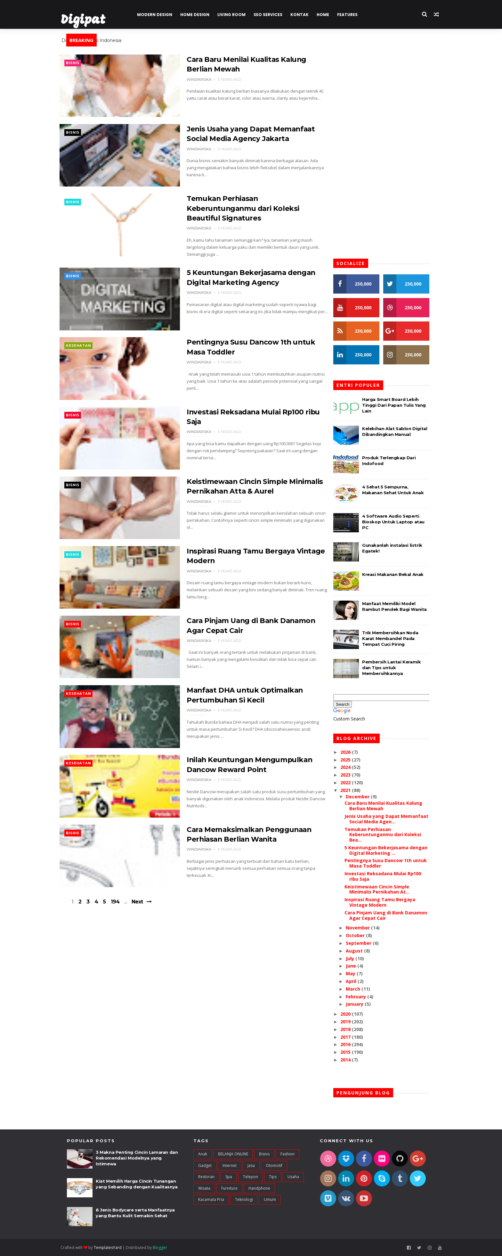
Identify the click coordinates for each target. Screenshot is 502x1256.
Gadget (205, 1165)
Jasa (251, 1165)
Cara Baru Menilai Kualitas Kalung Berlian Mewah (389, 806)
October (361, 935)
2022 (352, 782)
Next (145, 910)
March (359, 989)
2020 (352, 1014)
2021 (352, 790)
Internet (230, 1165)
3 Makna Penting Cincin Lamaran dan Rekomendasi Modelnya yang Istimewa (137, 1158)
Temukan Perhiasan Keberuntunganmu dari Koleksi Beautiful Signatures (235, 209)
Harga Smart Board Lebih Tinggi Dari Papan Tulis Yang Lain (400, 405)
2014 (352, 1060)
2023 (352, 775)
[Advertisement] (195, 966)
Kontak (305, 14)
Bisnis (80, 63)
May (356, 973)
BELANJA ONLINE (233, 1154)
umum (270, 1199)
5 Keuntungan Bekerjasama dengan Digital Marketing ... (391, 850)
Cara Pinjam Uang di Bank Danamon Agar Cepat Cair (391, 915)
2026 (352, 752)
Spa (228, 1177)
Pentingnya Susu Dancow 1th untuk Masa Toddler (391, 863)
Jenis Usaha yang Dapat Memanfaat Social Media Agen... (392, 819)
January (360, 1004)
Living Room (237, 14)
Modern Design (160, 14)
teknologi (244, 1199)
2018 (352, 1029)
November (363, 928)
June (357, 966)
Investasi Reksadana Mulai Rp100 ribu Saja (388, 876)
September (364, 943)
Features (353, 14)
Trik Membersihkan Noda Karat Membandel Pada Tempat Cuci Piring (396, 638)
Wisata (204, 1188)
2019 (352, 1022)
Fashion (287, 1154)
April (357, 981)
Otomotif (274, 1165)
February (362, 997)
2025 (352, 760)
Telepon (250, 1177)
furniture (229, 1188)
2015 (352, 1052)
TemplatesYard (114, 1247)
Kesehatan (85, 347)
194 (123, 910)
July (356, 958)
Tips (273, 1177)
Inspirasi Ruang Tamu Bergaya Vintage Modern (385, 902)
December (363, 797)
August (360, 951)
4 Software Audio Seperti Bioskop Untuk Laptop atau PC (399, 521)
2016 (352, 1045)
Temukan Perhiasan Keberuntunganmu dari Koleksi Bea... (388, 834)
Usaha (293, 1177)
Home (329, 14)
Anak (202, 1154)
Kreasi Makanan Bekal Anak (398, 574)
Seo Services (274, 14)
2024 (352, 767)
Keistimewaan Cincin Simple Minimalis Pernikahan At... (382, 889)
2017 (352, 1037)
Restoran (206, 1177)
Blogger (166, 1247)
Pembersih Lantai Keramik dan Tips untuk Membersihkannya (397, 667)
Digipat (89, 20)
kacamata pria (211, 1199)
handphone (259, 1188)
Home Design (200, 14)
